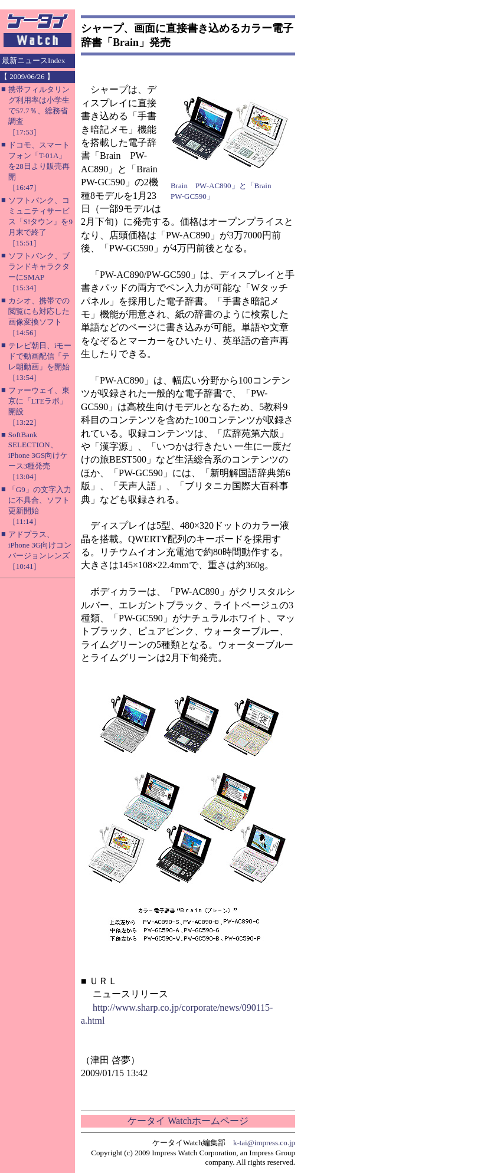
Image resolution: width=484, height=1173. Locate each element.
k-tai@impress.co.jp (264, 1142)
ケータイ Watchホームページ (187, 1121)
